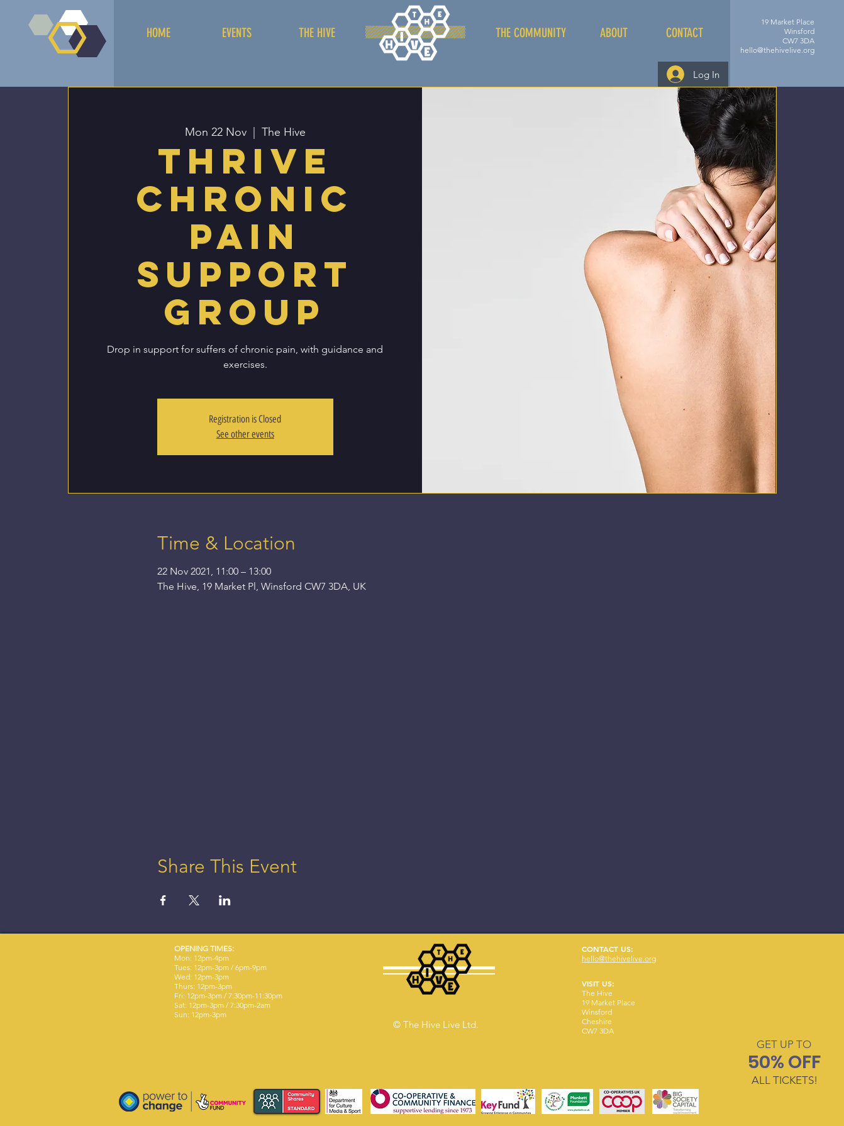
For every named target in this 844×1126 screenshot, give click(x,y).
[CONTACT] (684, 32)
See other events (245, 434)
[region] (784, 1064)
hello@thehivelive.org (777, 50)
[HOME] (158, 32)
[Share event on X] (194, 900)
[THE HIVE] (317, 32)
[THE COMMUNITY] (530, 32)
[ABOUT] (613, 32)
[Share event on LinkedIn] (225, 900)
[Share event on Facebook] (163, 900)
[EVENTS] (236, 32)
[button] (784, 1044)
